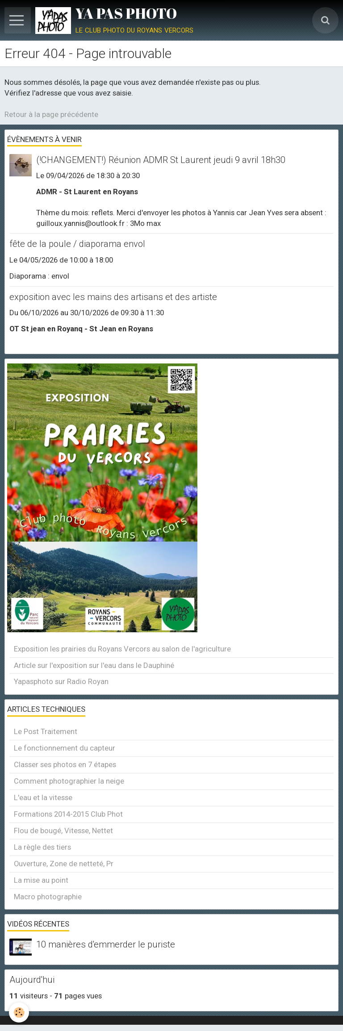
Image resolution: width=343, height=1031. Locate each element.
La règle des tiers (42, 847)
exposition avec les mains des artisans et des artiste (113, 297)
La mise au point (41, 880)
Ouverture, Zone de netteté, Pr (63, 863)
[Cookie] (19, 1012)
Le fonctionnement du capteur (64, 747)
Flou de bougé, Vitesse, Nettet (63, 830)
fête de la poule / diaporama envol (77, 244)
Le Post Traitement (45, 731)
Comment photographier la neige (69, 780)
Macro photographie (48, 896)
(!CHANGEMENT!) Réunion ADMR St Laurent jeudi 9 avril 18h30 (160, 159)
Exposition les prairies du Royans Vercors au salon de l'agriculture (122, 648)
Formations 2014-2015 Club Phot (68, 814)
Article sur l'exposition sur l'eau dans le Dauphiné (94, 665)
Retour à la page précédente (51, 114)
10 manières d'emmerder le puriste (105, 944)
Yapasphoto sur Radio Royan (61, 681)
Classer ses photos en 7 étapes (65, 764)
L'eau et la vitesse (43, 797)
